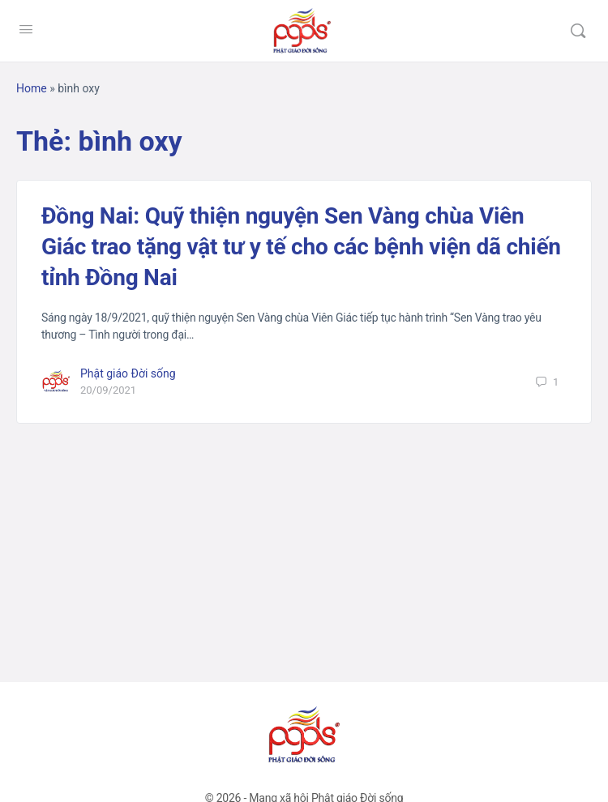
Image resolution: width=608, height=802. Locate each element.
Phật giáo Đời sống (128, 373)
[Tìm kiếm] (578, 31)
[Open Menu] (26, 29)
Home (31, 88)
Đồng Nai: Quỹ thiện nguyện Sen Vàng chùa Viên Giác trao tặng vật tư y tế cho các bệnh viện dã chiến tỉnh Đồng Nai (301, 247)
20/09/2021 (108, 390)
